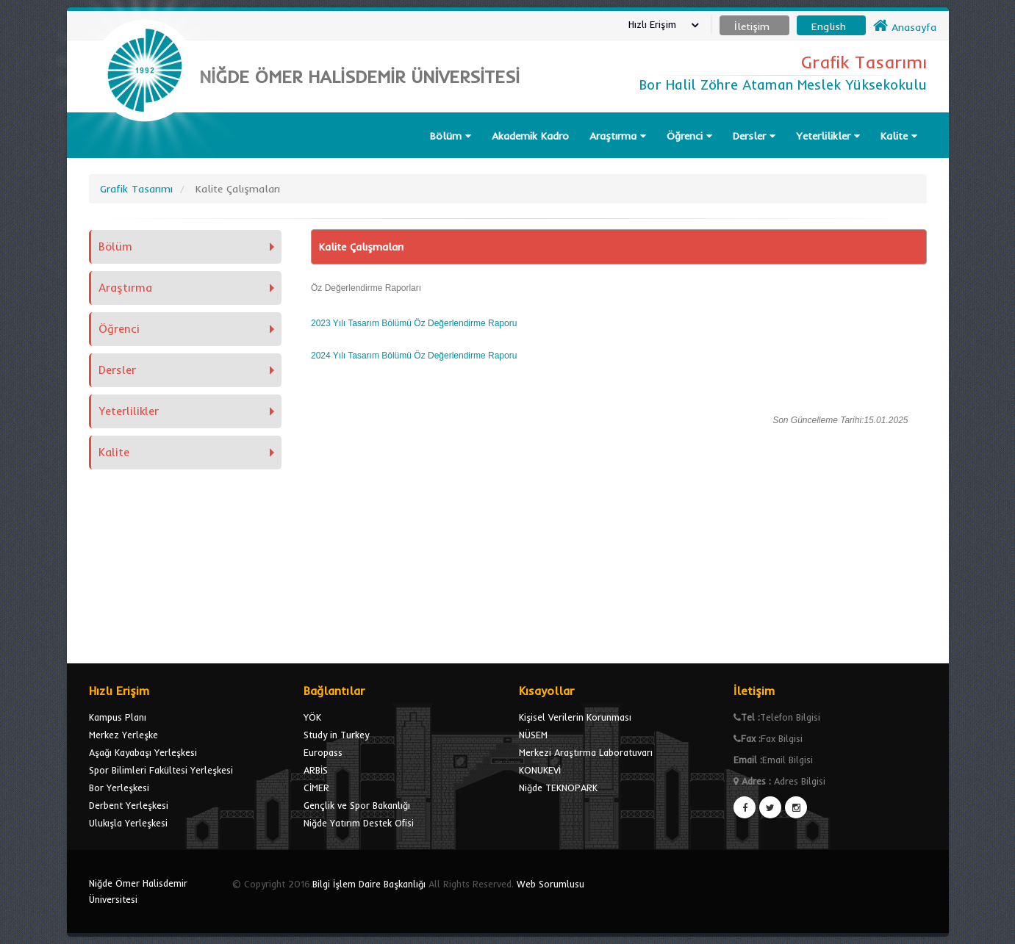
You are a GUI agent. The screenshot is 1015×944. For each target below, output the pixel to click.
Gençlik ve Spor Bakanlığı (357, 805)
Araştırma (617, 136)
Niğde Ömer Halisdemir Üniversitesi (138, 891)
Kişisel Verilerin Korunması (575, 717)
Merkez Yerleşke (123, 735)
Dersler (754, 136)
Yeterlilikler (828, 136)
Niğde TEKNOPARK (558, 787)
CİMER (316, 787)
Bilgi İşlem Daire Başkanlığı (369, 884)
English (828, 26)
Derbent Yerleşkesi (128, 805)
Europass (323, 752)
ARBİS (316, 770)
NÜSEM (533, 735)
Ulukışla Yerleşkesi (128, 823)
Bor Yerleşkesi (119, 787)
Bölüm (450, 136)
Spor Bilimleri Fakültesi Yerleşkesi (161, 770)
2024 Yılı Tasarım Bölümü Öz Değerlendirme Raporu (414, 355)
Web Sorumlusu (550, 884)
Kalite (898, 136)
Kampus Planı (117, 717)
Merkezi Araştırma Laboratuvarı (586, 752)
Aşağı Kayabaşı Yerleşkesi (143, 752)
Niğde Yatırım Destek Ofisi (359, 823)
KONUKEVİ (540, 770)
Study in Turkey (336, 735)
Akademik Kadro (530, 136)
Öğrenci (689, 136)
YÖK (312, 717)
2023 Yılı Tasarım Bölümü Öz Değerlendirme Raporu (414, 323)
